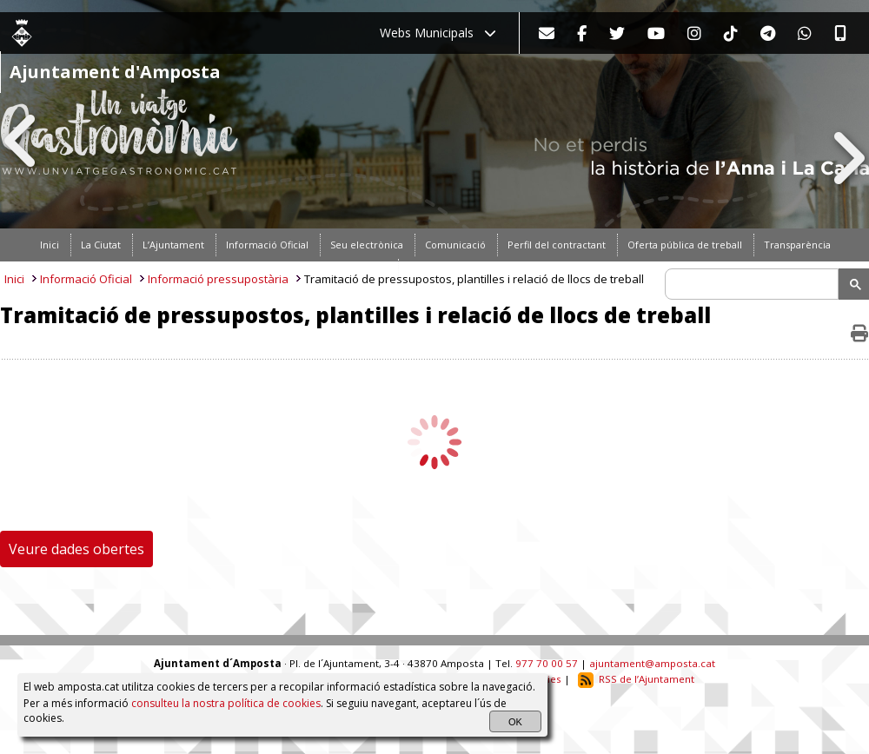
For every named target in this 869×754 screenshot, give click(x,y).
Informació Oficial (86, 279)
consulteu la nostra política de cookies (226, 703)
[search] (754, 284)
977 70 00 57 (546, 663)
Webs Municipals (438, 32)
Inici (14, 279)
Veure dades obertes (76, 549)
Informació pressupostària (218, 279)
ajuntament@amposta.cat (652, 663)
